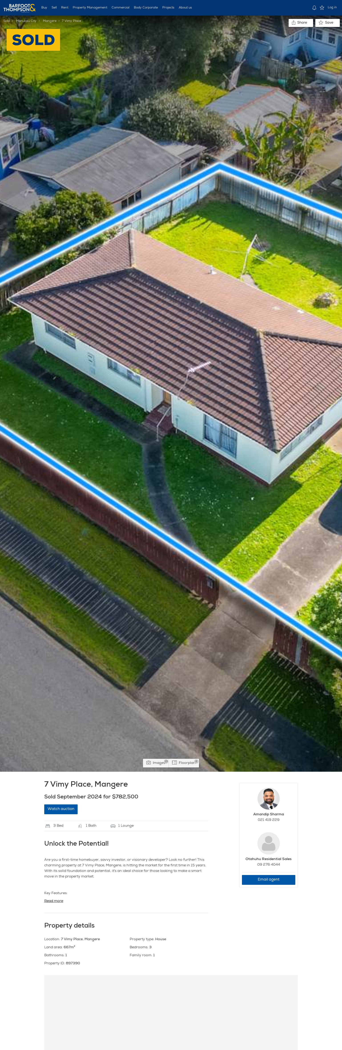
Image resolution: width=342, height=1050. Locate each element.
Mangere (49, 21)
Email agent (269, 880)
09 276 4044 (268, 865)
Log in (332, 7)
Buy (44, 7)
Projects (168, 7)
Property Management (90, 7)
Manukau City (26, 21)
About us (185, 7)
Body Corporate (146, 7)
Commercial (120, 7)
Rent (64, 7)
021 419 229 (269, 820)
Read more (53, 901)
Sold (6, 21)
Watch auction (61, 809)
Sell (54, 7)
